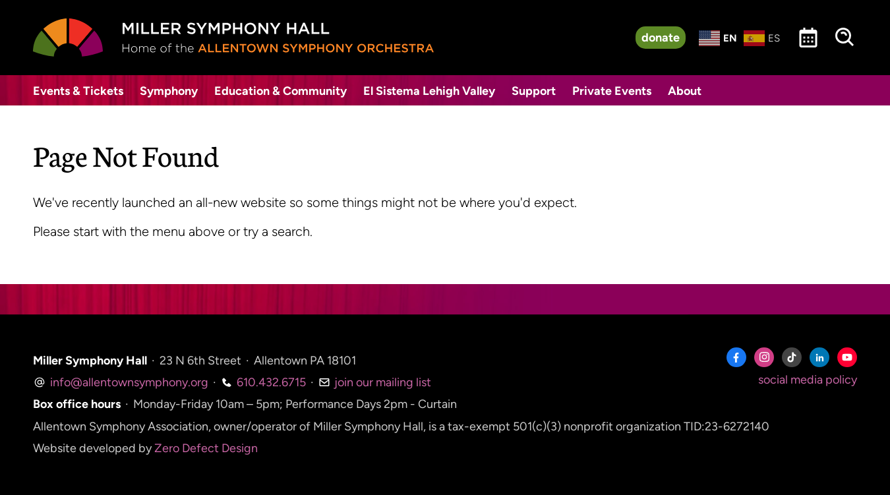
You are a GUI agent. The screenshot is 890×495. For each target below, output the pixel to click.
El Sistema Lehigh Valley (429, 91)
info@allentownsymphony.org (120, 382)
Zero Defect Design (206, 448)
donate (660, 37)
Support (534, 91)
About (684, 91)
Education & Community (280, 91)
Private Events (611, 91)
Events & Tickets (78, 91)
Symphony (169, 91)
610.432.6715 (263, 382)
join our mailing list (374, 382)
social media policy (807, 379)
